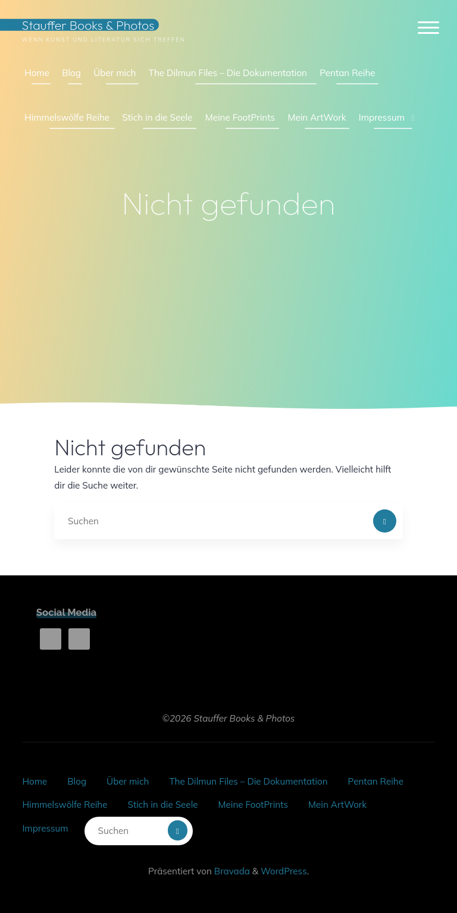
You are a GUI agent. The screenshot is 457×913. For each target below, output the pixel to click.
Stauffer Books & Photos (87, 25)
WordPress (284, 871)
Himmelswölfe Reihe (64, 804)
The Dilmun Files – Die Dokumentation (248, 781)
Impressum (45, 828)
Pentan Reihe (375, 781)
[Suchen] (385, 521)
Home (34, 781)
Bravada (231, 871)
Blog (76, 781)
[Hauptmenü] (428, 28)
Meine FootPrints (253, 804)
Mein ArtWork (337, 804)
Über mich (128, 781)
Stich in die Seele (162, 804)
